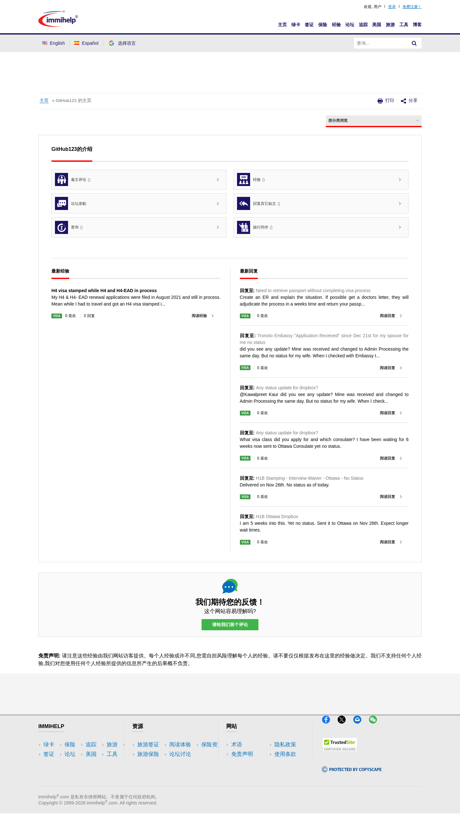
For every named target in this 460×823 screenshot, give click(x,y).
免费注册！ (412, 6)
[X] (345, 726)
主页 (282, 24)
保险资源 (148, 783)
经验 (336, 24)
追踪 (363, 24)
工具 (403, 24)
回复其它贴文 (258, 203)
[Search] (414, 43)
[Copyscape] (351, 775)
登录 (392, 6)
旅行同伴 (254, 227)
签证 (309, 24)
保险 (322, 24)
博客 (417, 24)
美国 (376, 24)
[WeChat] (376, 726)
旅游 (390, 24)
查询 (69, 227)
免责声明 (242, 754)
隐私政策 (242, 764)
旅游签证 (148, 744)
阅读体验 (148, 764)
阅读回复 (387, 316)
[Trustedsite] (339, 754)
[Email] (361, 726)
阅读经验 (199, 316)
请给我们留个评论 (230, 624)
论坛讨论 (148, 773)
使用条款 (242, 773)
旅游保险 (148, 754)
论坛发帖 (70, 203)
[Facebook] (330, 726)
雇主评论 (72, 179)
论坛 (349, 24)
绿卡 (295, 24)
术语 (236, 744)
